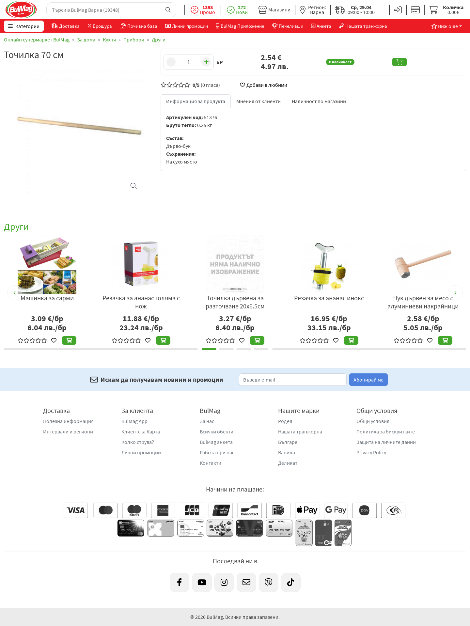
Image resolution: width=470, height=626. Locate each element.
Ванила (286, 452)
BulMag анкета (216, 442)
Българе (287, 442)
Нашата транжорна (300, 431)
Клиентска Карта (140, 431)
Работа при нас (217, 452)
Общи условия (372, 421)
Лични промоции (141, 452)
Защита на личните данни (386, 442)
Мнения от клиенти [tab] (258, 101)
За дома (86, 39)
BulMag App (134, 421)
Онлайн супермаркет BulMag (37, 39)
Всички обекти (216, 431)
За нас (207, 421)
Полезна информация (68, 421)
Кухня (109, 39)
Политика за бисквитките (385, 431)
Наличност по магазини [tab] (319, 101)
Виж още (444, 26)
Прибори (133, 39)
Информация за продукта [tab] (195, 101)
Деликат (287, 463)
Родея (285, 421)
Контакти (210, 463)
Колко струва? (137, 442)
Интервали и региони (68, 431)
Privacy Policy (371, 452)
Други (158, 39)
